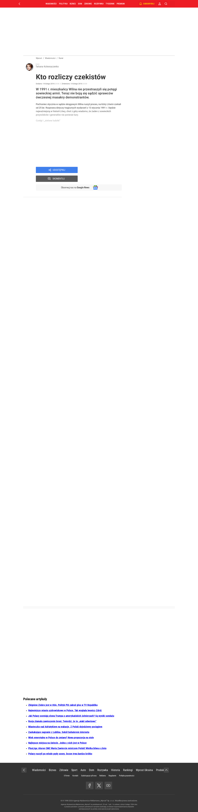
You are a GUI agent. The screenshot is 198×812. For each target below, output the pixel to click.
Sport (74, 770)
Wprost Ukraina (144, 770)
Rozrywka (98, 4)
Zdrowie (88, 4)
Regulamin (112, 776)
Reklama (102, 776)
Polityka (63, 4)
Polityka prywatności (126, 776)
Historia (115, 770)
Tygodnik (110, 4)
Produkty (161, 770)
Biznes (73, 4)
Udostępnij (58, 170)
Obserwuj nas (74, 179)
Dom (80, 4)
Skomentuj (103, 170)
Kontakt (75, 776)
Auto (83, 770)
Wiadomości (51, 4)
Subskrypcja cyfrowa (88, 776)
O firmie (67, 776)
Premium (121, 4)
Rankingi (128, 770)
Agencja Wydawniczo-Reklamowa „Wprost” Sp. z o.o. (94, 801)
